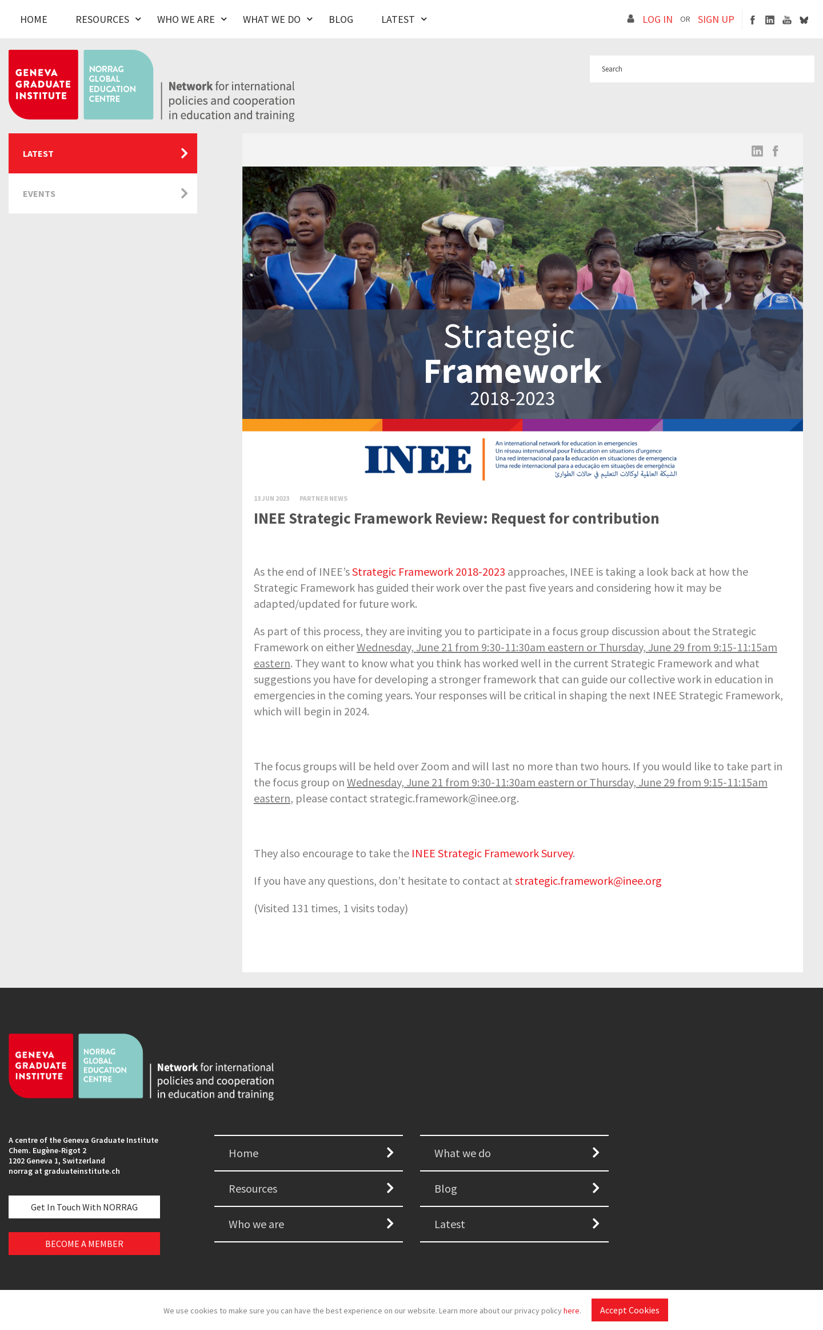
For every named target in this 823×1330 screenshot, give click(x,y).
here (572, 1310)
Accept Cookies (630, 1310)
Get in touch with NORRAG (84, 1207)
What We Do (272, 19)
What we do (462, 1153)
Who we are (256, 1224)
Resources (102, 19)
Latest (398, 19)
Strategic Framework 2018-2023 (428, 571)
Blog (341, 19)
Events (39, 193)
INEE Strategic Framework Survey (492, 853)
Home (33, 19)
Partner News (323, 498)
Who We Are (186, 19)
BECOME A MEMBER (84, 1243)
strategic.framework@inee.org (588, 880)
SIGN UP (716, 19)
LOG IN (657, 19)
